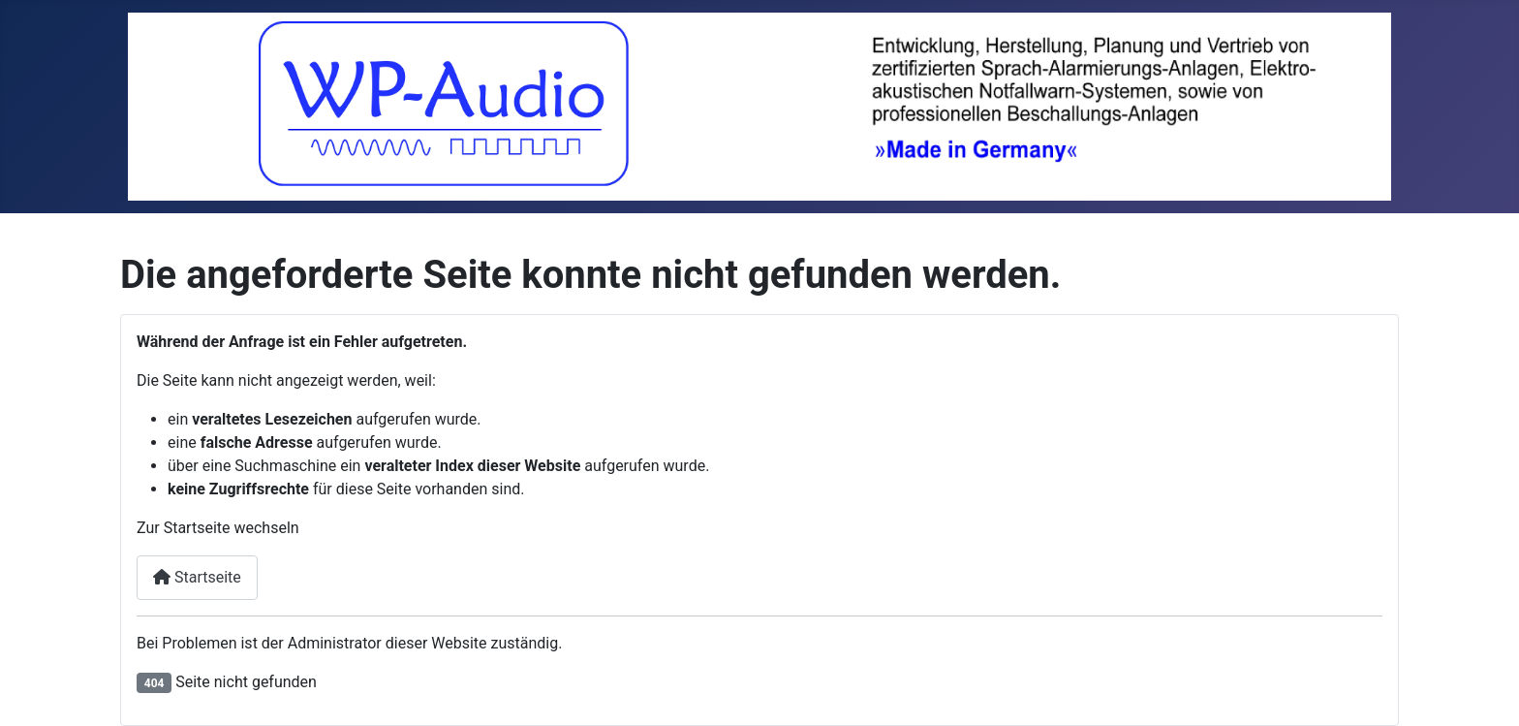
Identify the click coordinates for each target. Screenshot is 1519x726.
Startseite (197, 577)
